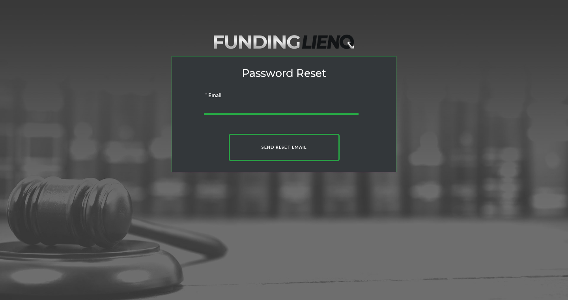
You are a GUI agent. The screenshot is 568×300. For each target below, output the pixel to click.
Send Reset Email (284, 147)
